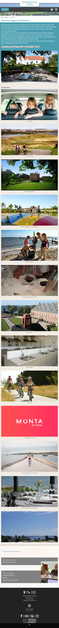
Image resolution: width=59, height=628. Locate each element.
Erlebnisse (12, 17)
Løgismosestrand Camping (11, 551)
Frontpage (5, 17)
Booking (5, 9)
